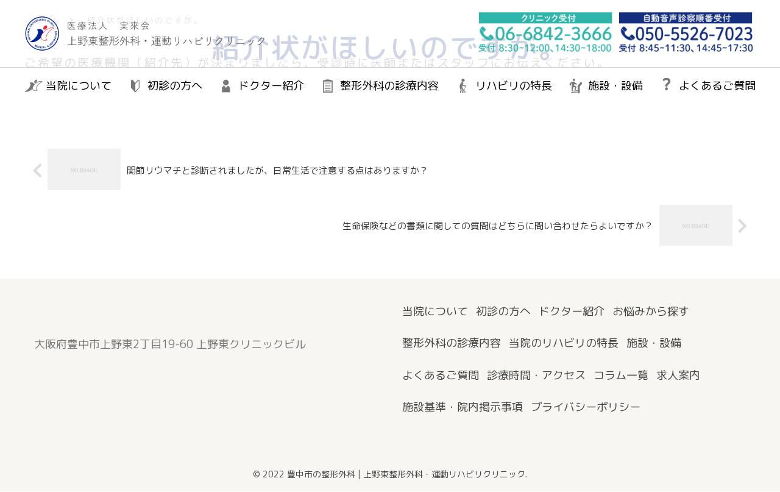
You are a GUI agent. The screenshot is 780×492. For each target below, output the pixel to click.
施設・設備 (653, 343)
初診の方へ (503, 311)
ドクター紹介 (571, 311)
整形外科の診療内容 (451, 343)
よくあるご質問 (440, 375)
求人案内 (678, 375)
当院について (435, 311)
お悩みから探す (650, 311)
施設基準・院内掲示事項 (462, 407)
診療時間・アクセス (536, 375)
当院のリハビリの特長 (564, 343)
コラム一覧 (621, 375)
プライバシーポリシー (585, 407)
